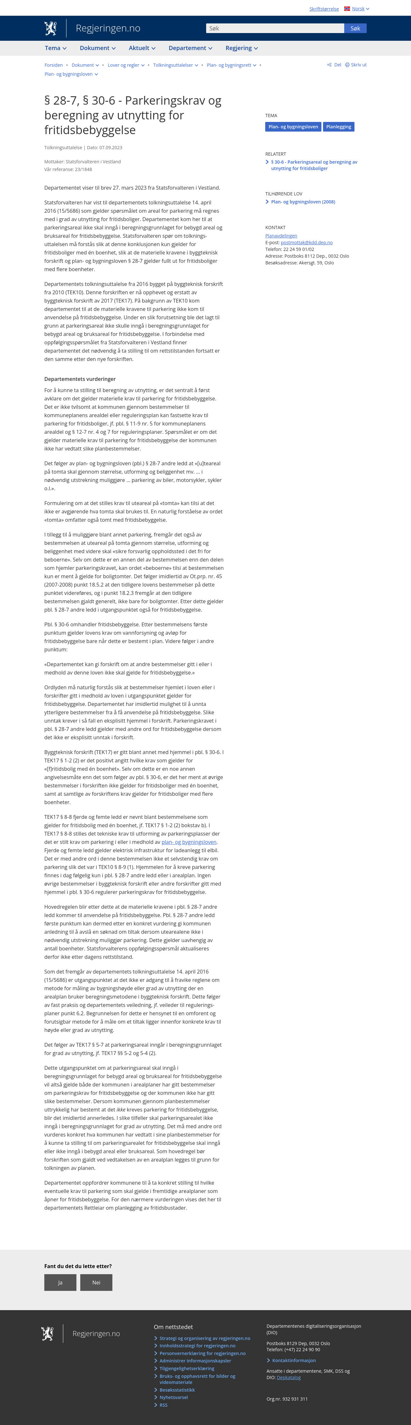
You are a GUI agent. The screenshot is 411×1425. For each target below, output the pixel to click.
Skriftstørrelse (324, 9)
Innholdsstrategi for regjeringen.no (197, 1346)
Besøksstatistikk (177, 1390)
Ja (60, 1282)
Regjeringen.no (103, 28)
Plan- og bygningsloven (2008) (303, 202)
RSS (163, 1405)
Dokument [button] (95, 48)
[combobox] (275, 28)
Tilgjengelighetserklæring (187, 1368)
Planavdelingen (281, 236)
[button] (85, 65)
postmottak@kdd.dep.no (307, 242)
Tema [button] (53, 48)
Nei (96, 1282)
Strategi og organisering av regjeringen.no (205, 1338)
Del (337, 65)
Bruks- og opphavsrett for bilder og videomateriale (197, 1379)
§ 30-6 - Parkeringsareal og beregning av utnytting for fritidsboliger (314, 165)
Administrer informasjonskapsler (195, 1361)
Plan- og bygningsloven (293, 127)
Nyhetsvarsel (174, 1397)
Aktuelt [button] (140, 48)
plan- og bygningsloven (189, 842)
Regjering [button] (239, 48)
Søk (355, 28)
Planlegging (338, 127)
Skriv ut (359, 65)
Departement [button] (188, 48)
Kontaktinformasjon (294, 1360)
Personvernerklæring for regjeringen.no (203, 1353)
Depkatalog (289, 1377)
